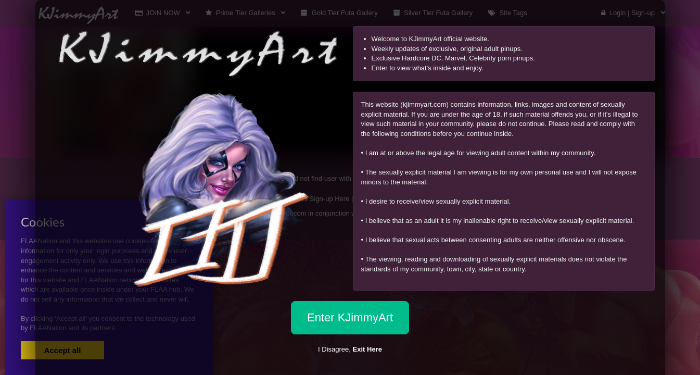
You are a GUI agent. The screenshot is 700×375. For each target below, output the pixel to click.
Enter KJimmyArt (350, 317)
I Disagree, (350, 349)
